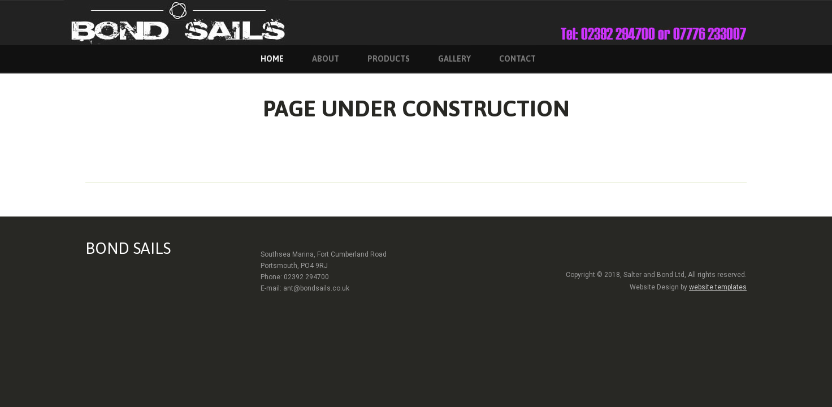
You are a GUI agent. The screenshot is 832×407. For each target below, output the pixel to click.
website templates (718, 287)
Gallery (454, 58)
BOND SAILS (128, 248)
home (272, 58)
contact (517, 58)
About (325, 58)
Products (388, 58)
